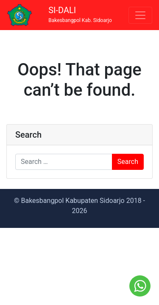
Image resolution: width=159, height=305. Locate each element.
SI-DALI (80, 14)
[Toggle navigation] (140, 15)
